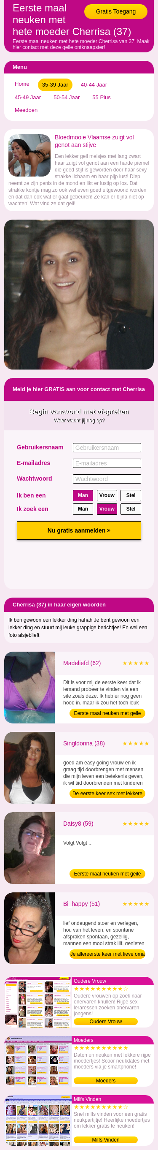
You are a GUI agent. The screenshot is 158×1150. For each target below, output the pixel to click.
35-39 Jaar (55, 85)
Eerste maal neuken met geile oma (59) (107, 874)
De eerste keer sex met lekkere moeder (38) (107, 794)
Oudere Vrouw (106, 1022)
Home (22, 84)
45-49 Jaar (28, 97)
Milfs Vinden (105, 1140)
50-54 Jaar (67, 97)
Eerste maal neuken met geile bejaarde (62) (107, 714)
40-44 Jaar (94, 85)
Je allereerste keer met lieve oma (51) (107, 955)
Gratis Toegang (116, 11)
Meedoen (26, 110)
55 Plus (101, 97)
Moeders (106, 1081)
